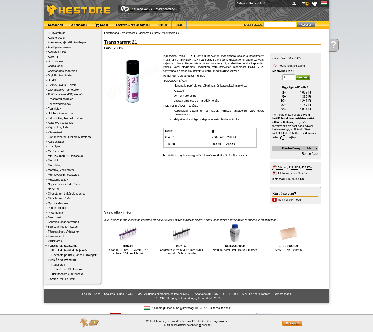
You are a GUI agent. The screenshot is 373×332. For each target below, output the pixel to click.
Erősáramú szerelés (60, 99)
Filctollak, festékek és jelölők (69, 250)
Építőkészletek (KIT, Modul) (65, 94)
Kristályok (54, 146)
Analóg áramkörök (59, 47)
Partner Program (259, 293)
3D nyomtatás (56, 32)
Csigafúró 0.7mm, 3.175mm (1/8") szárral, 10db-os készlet (181, 239)
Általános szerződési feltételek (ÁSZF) (168, 293)
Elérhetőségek (282, 293)
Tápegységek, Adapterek (63, 231)
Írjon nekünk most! (289, 199)
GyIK (129, 293)
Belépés (242, 3)
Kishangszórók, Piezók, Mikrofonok (70, 136)
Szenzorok (54, 217)
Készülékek (55, 132)
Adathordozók (56, 37)
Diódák (52, 80)
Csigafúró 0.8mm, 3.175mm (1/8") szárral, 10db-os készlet (128, 239)
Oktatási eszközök (59, 198)
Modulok (53, 160)
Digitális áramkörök (60, 75)
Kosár (101, 25)
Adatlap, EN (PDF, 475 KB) (295, 167)
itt (200, 324)
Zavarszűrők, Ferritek (61, 278)
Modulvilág (55, 165)
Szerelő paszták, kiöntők (66, 269)
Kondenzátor (56, 141)
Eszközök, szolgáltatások (133, 24)
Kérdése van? (141, 8)
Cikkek (162, 24)
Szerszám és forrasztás (63, 226)
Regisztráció (257, 3)
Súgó (179, 24)
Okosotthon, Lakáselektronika (66, 193)
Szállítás (109, 293)
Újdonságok (79, 24)
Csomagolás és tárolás (62, 70)
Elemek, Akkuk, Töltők (62, 85)
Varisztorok (55, 240)
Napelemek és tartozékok (64, 184)
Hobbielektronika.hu (60, 113)
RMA (139, 293)
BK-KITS (219, 293)
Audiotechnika (57, 51)
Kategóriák (55, 24)
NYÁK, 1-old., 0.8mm (288, 237)
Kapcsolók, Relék (59, 127)
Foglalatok (54, 108)
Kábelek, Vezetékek (60, 122)
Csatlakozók (55, 65)
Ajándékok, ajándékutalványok (67, 42)
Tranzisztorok (56, 236)
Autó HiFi (53, 56)
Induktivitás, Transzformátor (65, 118)
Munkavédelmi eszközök (63, 174)
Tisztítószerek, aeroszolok (67, 273)
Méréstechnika (57, 151)
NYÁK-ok (53, 188)
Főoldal (86, 293)
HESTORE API (237, 293)
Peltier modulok (58, 207)
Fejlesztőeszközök (59, 103)
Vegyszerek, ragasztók (62, 245)
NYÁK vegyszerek (63, 259)
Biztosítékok (55, 61)
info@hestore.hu (166, 8)
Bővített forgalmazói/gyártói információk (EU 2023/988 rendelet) (207, 155)
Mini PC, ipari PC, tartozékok (66, 155)
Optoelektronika (58, 203)
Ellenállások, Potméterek (63, 89)
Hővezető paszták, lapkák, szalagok (74, 255)
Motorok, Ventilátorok (61, 170)
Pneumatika (55, 212)
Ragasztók (58, 264)
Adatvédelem (203, 293)
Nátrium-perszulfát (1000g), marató (235, 237)
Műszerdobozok (58, 179)
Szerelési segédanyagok (63, 221)
